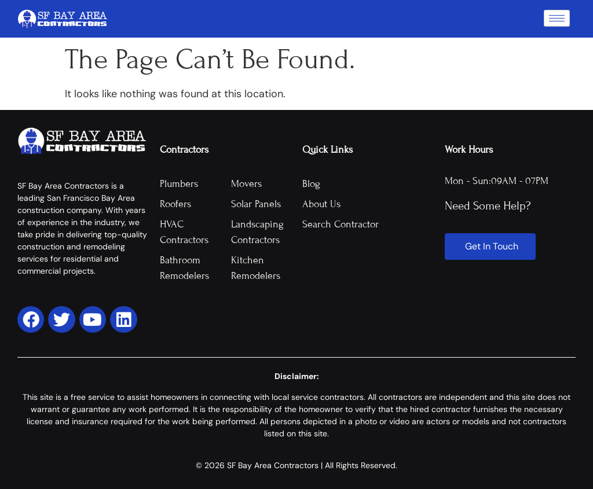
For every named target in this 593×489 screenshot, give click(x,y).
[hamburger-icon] (557, 18)
